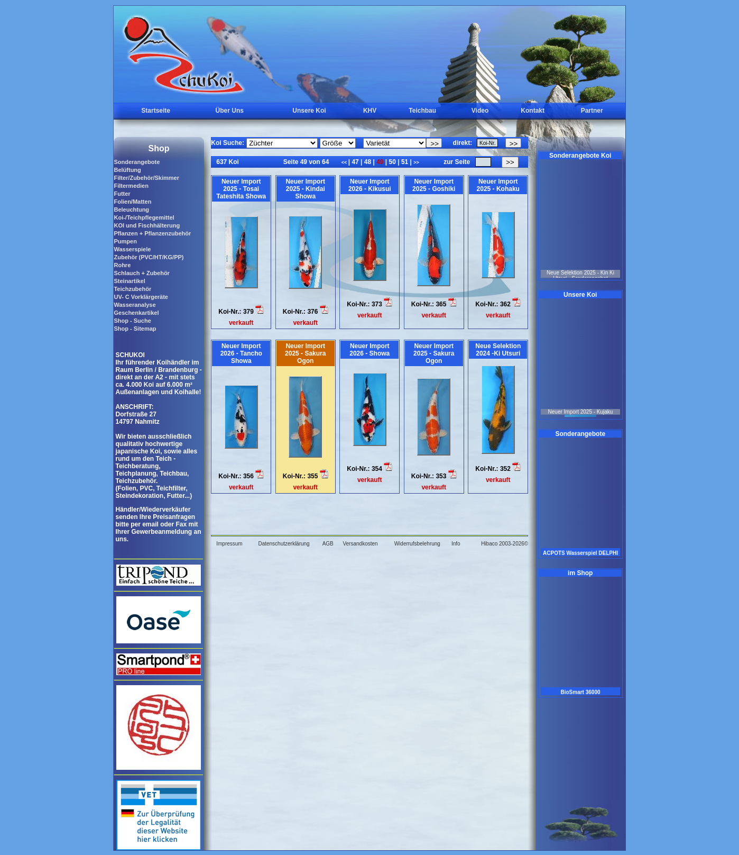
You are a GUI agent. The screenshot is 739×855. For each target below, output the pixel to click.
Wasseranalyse (134, 305)
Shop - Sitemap (135, 328)
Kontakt (532, 110)
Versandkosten (360, 544)
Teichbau (422, 110)
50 (392, 162)
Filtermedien (131, 186)
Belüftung (127, 170)
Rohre (122, 265)
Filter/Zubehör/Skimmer (146, 178)
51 (405, 162)
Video (480, 110)
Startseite (155, 110)
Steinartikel (129, 281)
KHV (369, 110)
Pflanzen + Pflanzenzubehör (152, 233)
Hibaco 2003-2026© (504, 544)
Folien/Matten (132, 201)
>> (416, 162)
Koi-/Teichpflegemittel (144, 217)
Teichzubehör (132, 289)
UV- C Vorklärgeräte (141, 297)
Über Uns (230, 110)
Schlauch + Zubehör (141, 273)
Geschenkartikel (136, 313)
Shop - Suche (132, 320)
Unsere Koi (309, 110)
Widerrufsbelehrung (417, 544)
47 (355, 162)
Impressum (229, 544)
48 (367, 162)
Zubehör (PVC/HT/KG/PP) (148, 257)
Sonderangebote (137, 162)
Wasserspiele (132, 249)
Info (455, 544)
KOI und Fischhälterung (147, 225)
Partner (592, 110)
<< (344, 162)
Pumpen (125, 241)
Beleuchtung (131, 209)
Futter (122, 193)
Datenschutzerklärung (283, 544)
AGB (328, 544)
